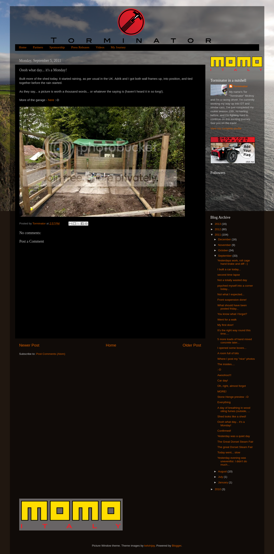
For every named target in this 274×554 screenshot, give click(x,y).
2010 (218, 489)
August (223, 471)
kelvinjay (149, 545)
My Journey (118, 47)
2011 (218, 234)
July (221, 476)
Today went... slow (228, 452)
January (223, 482)
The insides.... (226, 364)
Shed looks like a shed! (231, 416)
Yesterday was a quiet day (233, 436)
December (225, 239)
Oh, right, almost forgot (231, 385)
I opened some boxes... (231, 347)
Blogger (176, 545)
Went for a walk (227, 319)
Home (22, 47)
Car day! (222, 380)
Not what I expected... (230, 294)
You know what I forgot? (232, 314)
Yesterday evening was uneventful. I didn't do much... (232, 461)
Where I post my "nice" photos (236, 358)
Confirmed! (224, 430)
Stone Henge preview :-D (233, 396)
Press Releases (80, 47)
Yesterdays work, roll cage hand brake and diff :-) (233, 262)
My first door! (225, 324)
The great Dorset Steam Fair (235, 447)
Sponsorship (57, 47)
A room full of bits (228, 353)
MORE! (221, 391)
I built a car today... (229, 269)
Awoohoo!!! (224, 375)
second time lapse (228, 274)
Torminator (240, 86)
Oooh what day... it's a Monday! (231, 423)
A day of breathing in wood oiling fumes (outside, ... (233, 409)
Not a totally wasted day (232, 280)
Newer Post (29, 345)
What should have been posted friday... (232, 307)
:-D (219, 369)
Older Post (192, 345)
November (225, 245)
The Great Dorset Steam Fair (235, 441)
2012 (218, 229)
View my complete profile (226, 128)
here (51, 100)
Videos (100, 47)
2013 (218, 223)
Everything (224, 402)
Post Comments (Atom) (50, 353)
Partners (38, 47)
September (225, 255)
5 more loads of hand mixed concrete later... (234, 341)
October (223, 250)
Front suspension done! (231, 299)
